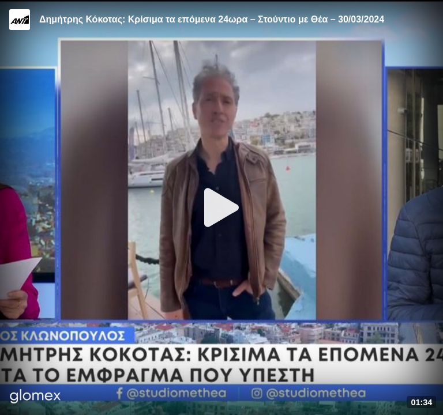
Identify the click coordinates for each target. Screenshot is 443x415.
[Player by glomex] (35, 397)
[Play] (221, 207)
